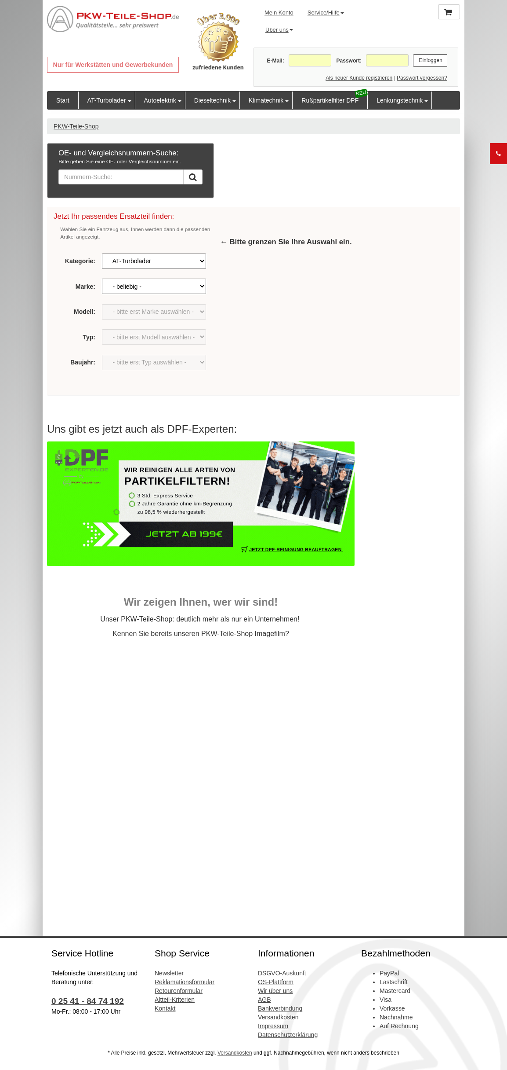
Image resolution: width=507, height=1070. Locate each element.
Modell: (84, 311)
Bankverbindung (280, 1008)
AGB (264, 999)
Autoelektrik (160, 100)
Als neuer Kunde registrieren (359, 78)
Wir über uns (275, 990)
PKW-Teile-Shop (76, 126)
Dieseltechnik (212, 100)
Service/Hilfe (326, 12)
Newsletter (169, 973)
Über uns (279, 29)
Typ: (89, 337)
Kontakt (165, 1008)
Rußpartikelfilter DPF (330, 100)
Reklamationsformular (184, 981)
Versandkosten (278, 1017)
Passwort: (349, 61)
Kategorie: (80, 261)
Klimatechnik (266, 100)
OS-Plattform (275, 981)
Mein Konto (278, 12)
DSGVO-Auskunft (282, 973)
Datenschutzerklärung (288, 1034)
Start (62, 100)
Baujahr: (82, 362)
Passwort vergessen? (422, 78)
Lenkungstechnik (400, 100)
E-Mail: (275, 61)
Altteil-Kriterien (175, 999)
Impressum (273, 1026)
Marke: (85, 286)
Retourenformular (179, 990)
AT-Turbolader (106, 100)
